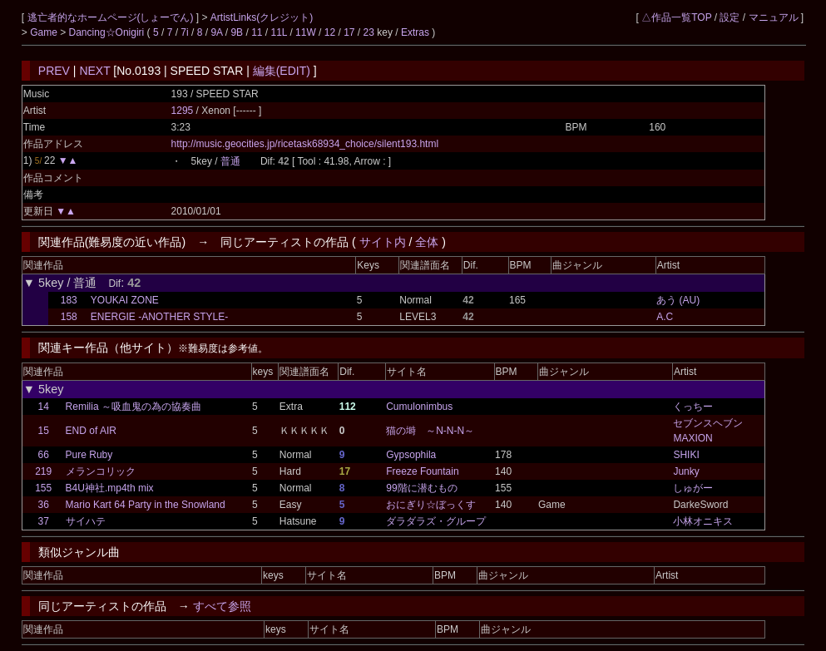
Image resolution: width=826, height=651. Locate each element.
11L (279, 32)
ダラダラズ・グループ (436, 521)
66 (43, 455)
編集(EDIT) (281, 70)
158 (69, 317)
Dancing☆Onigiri (108, 32)
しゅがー (693, 488)
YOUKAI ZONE (125, 300)
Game (45, 32)
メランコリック (101, 471)
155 (43, 488)
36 (43, 504)
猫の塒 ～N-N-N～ (430, 430)
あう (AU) (678, 300)
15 (43, 430)
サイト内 (382, 242)
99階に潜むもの (421, 488)
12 (329, 32)
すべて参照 (222, 606)
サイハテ (86, 521)
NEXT (94, 70)
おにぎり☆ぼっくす (431, 504)
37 (43, 521)
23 (369, 32)
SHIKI (686, 455)
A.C (664, 317)
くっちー (693, 406)
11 (256, 32)
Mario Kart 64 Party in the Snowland (145, 504)
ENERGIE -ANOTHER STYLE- (159, 317)
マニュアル (774, 17)
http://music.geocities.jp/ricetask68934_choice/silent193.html (305, 144)
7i (184, 32)
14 (43, 406)
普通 (230, 161)
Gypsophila (411, 455)
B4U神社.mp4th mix (110, 488)
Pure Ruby (89, 455)
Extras (415, 32)
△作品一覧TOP (676, 17)
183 (69, 300)
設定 (729, 17)
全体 (426, 242)
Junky (686, 471)
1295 (182, 110)
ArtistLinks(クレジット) (261, 17)
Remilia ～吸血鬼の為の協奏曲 (133, 406)
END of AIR (91, 430)
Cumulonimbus (419, 406)
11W (305, 32)
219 (43, 471)
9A (216, 32)
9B (236, 32)
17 (349, 32)
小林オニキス (703, 521)
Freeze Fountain (422, 471)
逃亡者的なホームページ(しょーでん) (111, 17)
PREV (54, 70)
